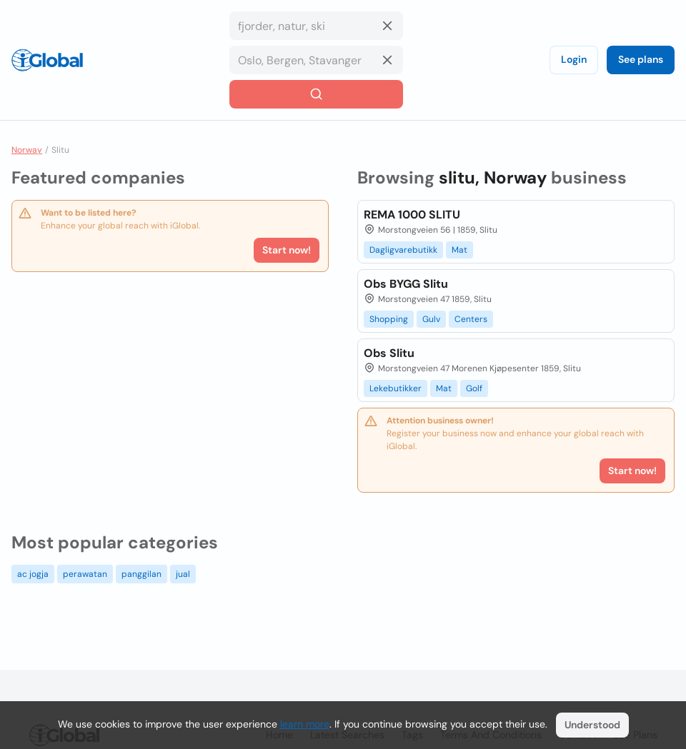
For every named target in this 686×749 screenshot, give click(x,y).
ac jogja (33, 574)
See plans (640, 59)
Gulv (431, 319)
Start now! (286, 249)
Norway (26, 150)
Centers (470, 319)
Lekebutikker (395, 388)
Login (574, 59)
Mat (459, 250)
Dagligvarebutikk (403, 250)
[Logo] (47, 60)
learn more (304, 724)
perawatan (85, 574)
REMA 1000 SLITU (412, 214)
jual (183, 574)
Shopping (388, 319)
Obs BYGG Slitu (406, 283)
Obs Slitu (389, 353)
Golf (474, 388)
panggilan (141, 574)
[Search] (316, 94)
